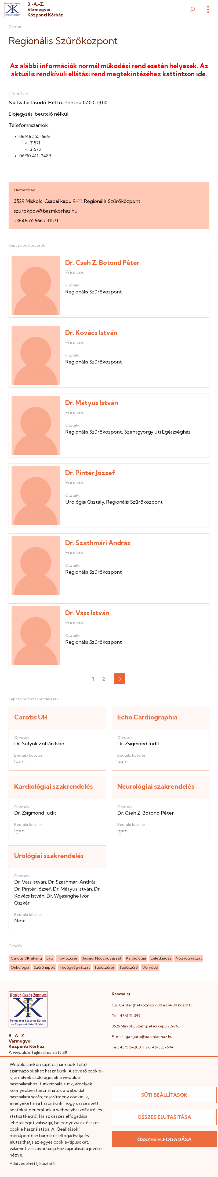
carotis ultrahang (26, 958)
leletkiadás (161, 958)
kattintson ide (184, 74)
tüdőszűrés (104, 967)
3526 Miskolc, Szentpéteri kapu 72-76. (145, 1026)
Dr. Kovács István (91, 332)
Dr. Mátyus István (91, 403)
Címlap (15, 26)
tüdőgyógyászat (75, 967)
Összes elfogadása (164, 1139)
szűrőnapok (44, 967)
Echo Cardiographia (147, 717)
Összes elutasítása (164, 1117)
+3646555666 (28, 220)
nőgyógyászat (189, 958)
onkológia (20, 967)
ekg (49, 958)
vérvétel (150, 967)
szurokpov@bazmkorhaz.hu (46, 211)
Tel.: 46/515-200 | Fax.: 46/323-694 (143, 1047)
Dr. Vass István (87, 613)
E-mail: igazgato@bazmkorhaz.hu (142, 1036)
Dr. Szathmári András (97, 543)
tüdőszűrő (128, 967)
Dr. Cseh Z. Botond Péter (102, 262)
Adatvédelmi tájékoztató (32, 1163)
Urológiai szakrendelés (49, 855)
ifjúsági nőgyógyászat (101, 958)
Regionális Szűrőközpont (93, 292)
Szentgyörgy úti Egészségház (157, 432)
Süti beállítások (164, 1095)
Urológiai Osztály (84, 502)
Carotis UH (31, 717)
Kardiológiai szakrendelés (53, 786)
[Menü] (208, 9)
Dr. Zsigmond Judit (138, 743)
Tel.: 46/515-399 (126, 1015)
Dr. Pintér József (90, 473)
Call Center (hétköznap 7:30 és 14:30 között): (152, 1005)
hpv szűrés (68, 958)
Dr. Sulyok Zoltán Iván (39, 743)
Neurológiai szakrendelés (155, 786)
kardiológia (136, 958)
